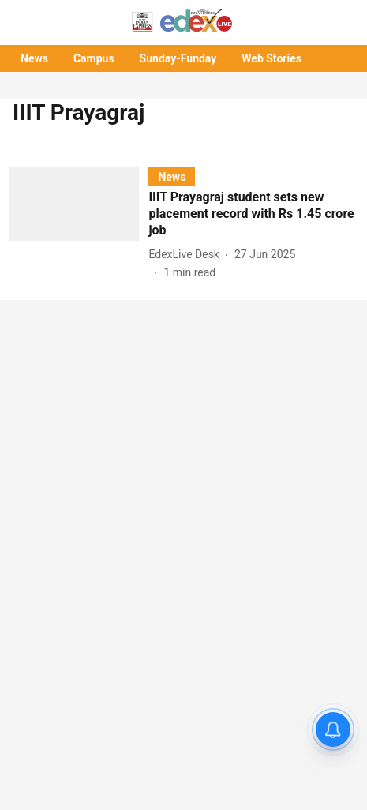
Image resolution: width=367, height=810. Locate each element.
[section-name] (171, 176)
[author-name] (187, 254)
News (34, 58)
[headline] (253, 213)
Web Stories (271, 58)
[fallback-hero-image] (78, 223)
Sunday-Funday (178, 58)
